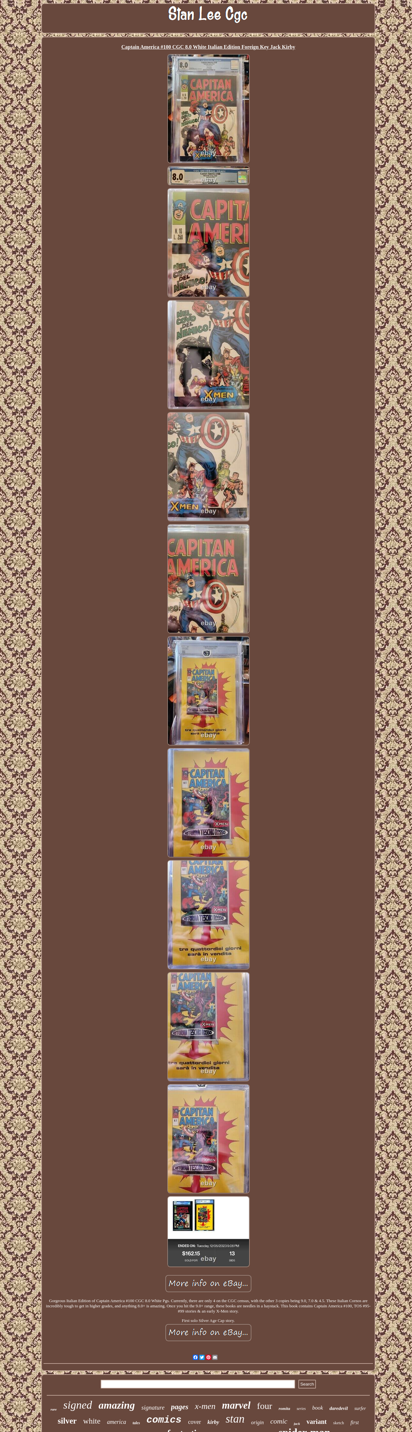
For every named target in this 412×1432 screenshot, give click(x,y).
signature (153, 1407)
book (317, 1408)
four (264, 1406)
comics (163, 1420)
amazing (117, 1405)
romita (284, 1408)
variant (316, 1421)
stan (235, 1419)
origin (257, 1422)
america (116, 1422)
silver (67, 1420)
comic (278, 1421)
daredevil (339, 1408)
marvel (236, 1405)
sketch (338, 1422)
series (301, 1408)
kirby (213, 1422)
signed (77, 1405)
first (354, 1422)
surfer (360, 1408)
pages (180, 1407)
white (91, 1421)
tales (136, 1423)
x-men (205, 1406)
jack (297, 1424)
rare (54, 1409)
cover (194, 1422)
